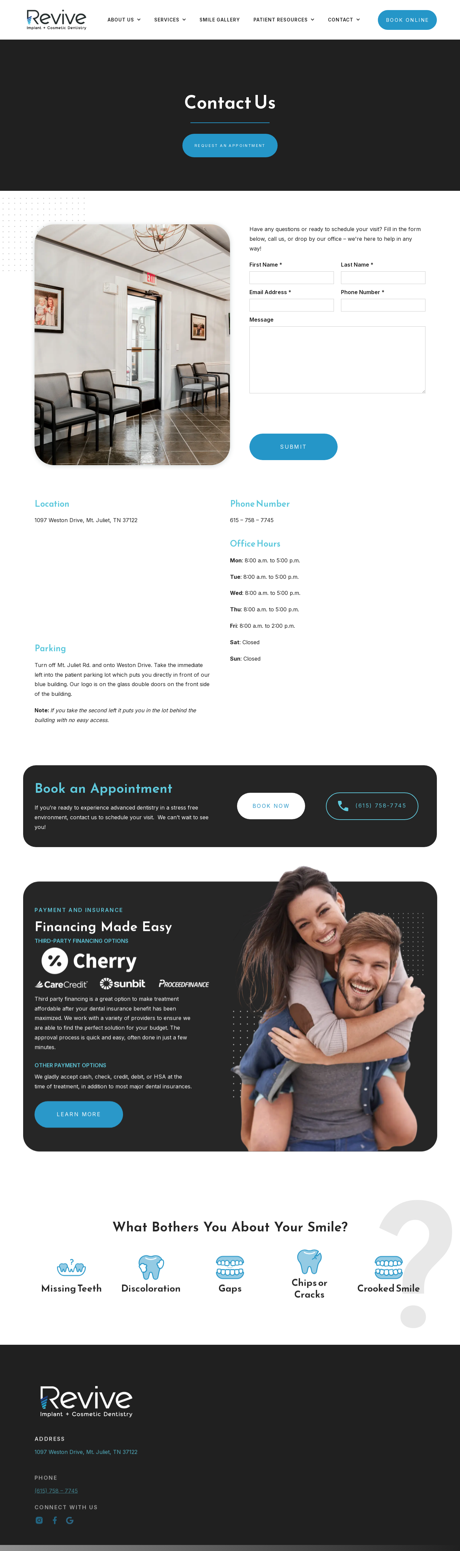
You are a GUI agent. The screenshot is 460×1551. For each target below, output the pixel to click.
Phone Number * (363, 292)
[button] (124, 20)
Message (261, 319)
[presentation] (295, 415)
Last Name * (357, 264)
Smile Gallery (219, 19)
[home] (56, 19)
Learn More (79, 1120)
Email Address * (270, 292)
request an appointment (230, 145)
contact (340, 19)
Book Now (271, 805)
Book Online (407, 20)
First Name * (265, 264)
